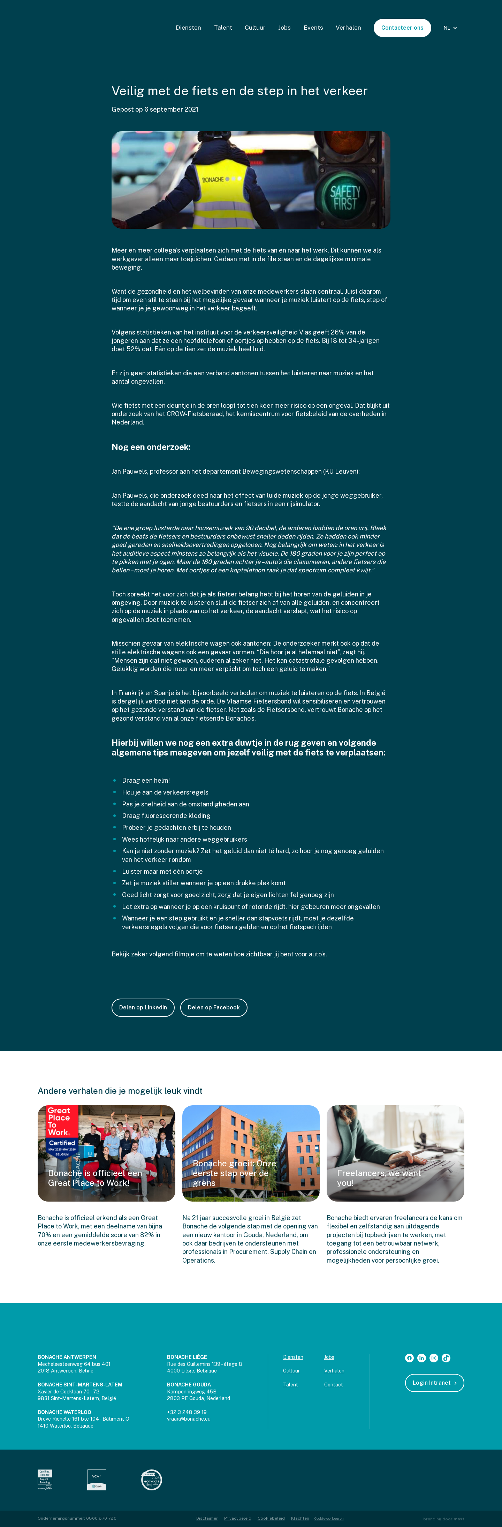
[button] (451, 27)
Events (313, 27)
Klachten (300, 1518)
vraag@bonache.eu (189, 1419)
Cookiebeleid (271, 1518)
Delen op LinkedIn (143, 1007)
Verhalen (348, 27)
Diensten (188, 27)
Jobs (284, 27)
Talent (223, 27)
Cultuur (255, 27)
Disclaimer (207, 1518)
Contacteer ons (402, 27)
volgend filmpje (172, 954)
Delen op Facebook (214, 1007)
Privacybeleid (237, 1518)
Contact (333, 1384)
